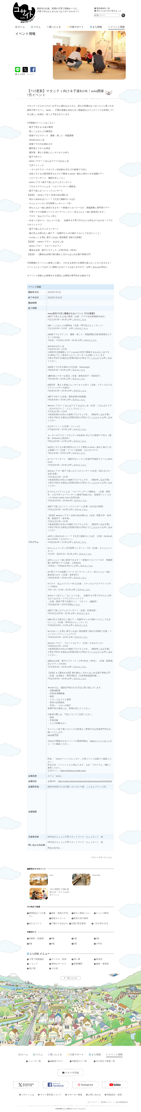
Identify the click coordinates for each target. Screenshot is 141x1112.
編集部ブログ (56, 1061)
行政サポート (75, 27)
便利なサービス (58, 964)
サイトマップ (92, 1102)
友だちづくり (35, 923)
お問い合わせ (94, 1094)
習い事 (77, 959)
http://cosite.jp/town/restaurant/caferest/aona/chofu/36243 (85, 781)
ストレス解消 (102, 913)
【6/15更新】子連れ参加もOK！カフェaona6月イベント (59, 892)
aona (51, 875)
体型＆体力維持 (80, 918)
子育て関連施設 (36, 959)
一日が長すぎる (100, 923)
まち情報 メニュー (24, 74)
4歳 (52, 943)
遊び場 (32, 968)
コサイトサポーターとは (101, 857)
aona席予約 (53, 735)
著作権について (106, 1102)
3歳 (30, 943)
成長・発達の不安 (59, 913)
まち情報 (96, 27)
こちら (83, 319)
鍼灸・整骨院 (102, 964)
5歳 (75, 943)
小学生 (99, 943)
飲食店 (99, 959)
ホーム (20, 27)
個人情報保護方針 (122, 1102)
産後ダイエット (58, 918)
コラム (36, 27)
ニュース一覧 (34, 1061)
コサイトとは (28, 1094)
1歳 (75, 938)
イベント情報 (116, 27)
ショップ (33, 964)
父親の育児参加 (78, 923)
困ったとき (54, 27)
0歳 (52, 938)
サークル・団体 (58, 959)
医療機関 (78, 964)
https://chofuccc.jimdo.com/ (73, 771)
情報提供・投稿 (114, 1094)
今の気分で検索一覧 (105, 1061)
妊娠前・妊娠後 (36, 938)
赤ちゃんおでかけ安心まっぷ (109, 11)
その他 (54, 968)
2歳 (97, 938)
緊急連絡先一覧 (103, 8)
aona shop (96, 875)
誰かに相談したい (81, 913)
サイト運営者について (50, 1094)
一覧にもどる (71, 978)
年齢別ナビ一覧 (79, 1061)
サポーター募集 (74, 1094)
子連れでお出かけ (59, 923)
